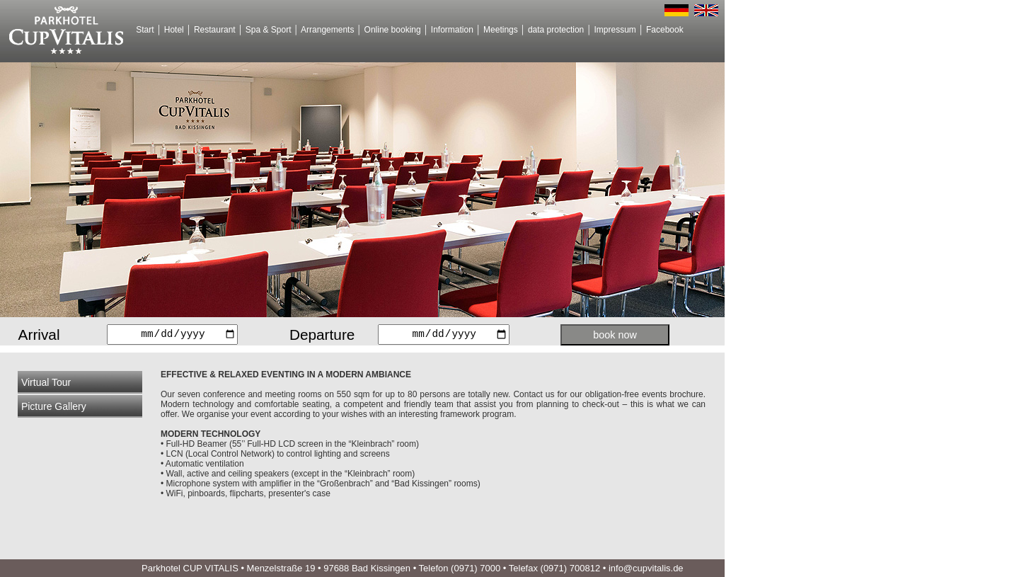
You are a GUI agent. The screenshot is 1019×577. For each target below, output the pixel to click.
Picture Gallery (53, 406)
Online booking (392, 30)
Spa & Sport (269, 30)
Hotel (174, 30)
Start (145, 30)
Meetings (500, 30)
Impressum (614, 30)
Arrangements (327, 30)
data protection (556, 30)
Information (452, 30)
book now (615, 335)
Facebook (665, 30)
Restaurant (215, 30)
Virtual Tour (46, 382)
